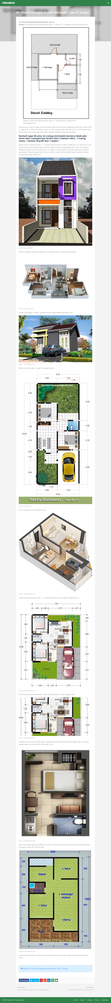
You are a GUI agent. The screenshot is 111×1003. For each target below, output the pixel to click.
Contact (82, 1000)
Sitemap (89, 1000)
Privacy (97, 1000)
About (75, 1000)
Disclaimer (105, 1000)
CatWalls (9, 1000)
